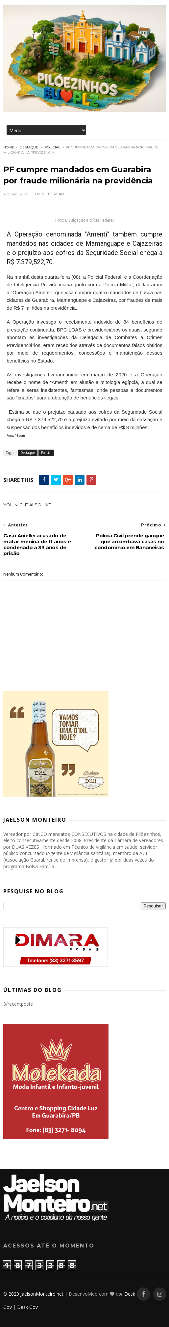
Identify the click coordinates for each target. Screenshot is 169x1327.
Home (8, 147)
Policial (52, 147)
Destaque (29, 147)
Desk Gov (27, 1307)
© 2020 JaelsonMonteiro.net (33, 1294)
